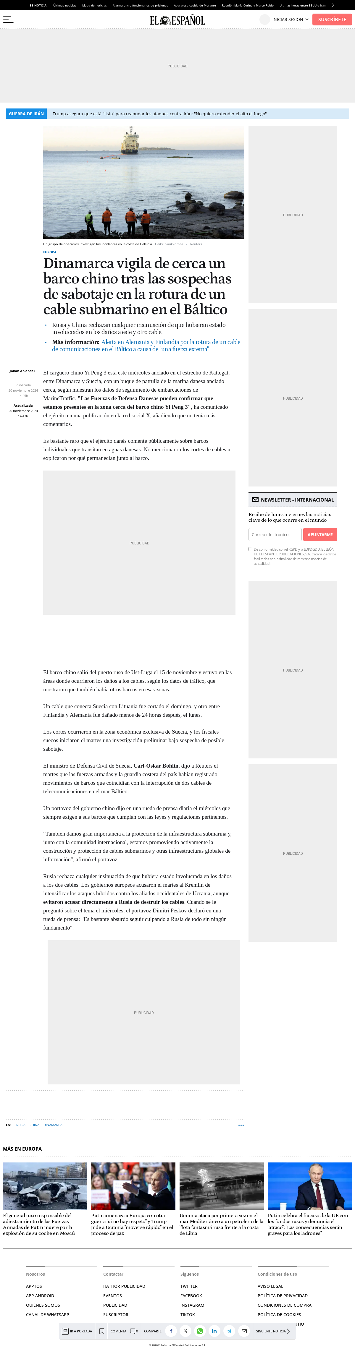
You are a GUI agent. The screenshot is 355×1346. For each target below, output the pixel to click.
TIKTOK (187, 1314)
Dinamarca (52, 1125)
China (34, 1125)
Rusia (20, 1125)
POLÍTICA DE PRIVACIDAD (283, 1295)
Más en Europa (22, 1149)
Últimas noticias (64, 5)
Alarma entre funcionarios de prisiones (140, 5)
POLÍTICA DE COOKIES (279, 1314)
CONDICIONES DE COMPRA (285, 1305)
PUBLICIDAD (115, 1305)
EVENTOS (112, 1295)
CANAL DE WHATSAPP (47, 1314)
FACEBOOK (191, 1295)
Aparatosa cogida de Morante (195, 5)
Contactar (113, 1274)
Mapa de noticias (94, 5)
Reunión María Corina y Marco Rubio (248, 5)
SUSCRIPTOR (115, 1314)
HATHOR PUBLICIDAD (124, 1286)
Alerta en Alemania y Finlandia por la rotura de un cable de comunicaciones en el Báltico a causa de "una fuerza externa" (146, 346)
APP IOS (34, 1286)
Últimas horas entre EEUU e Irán (303, 5)
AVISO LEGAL (270, 1286)
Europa (50, 252)
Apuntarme (320, 534)
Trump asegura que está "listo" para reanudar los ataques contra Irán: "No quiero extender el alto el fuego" (160, 113)
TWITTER (189, 1286)
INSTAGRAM (192, 1305)
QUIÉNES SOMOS (43, 1305)
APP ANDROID (40, 1295)
